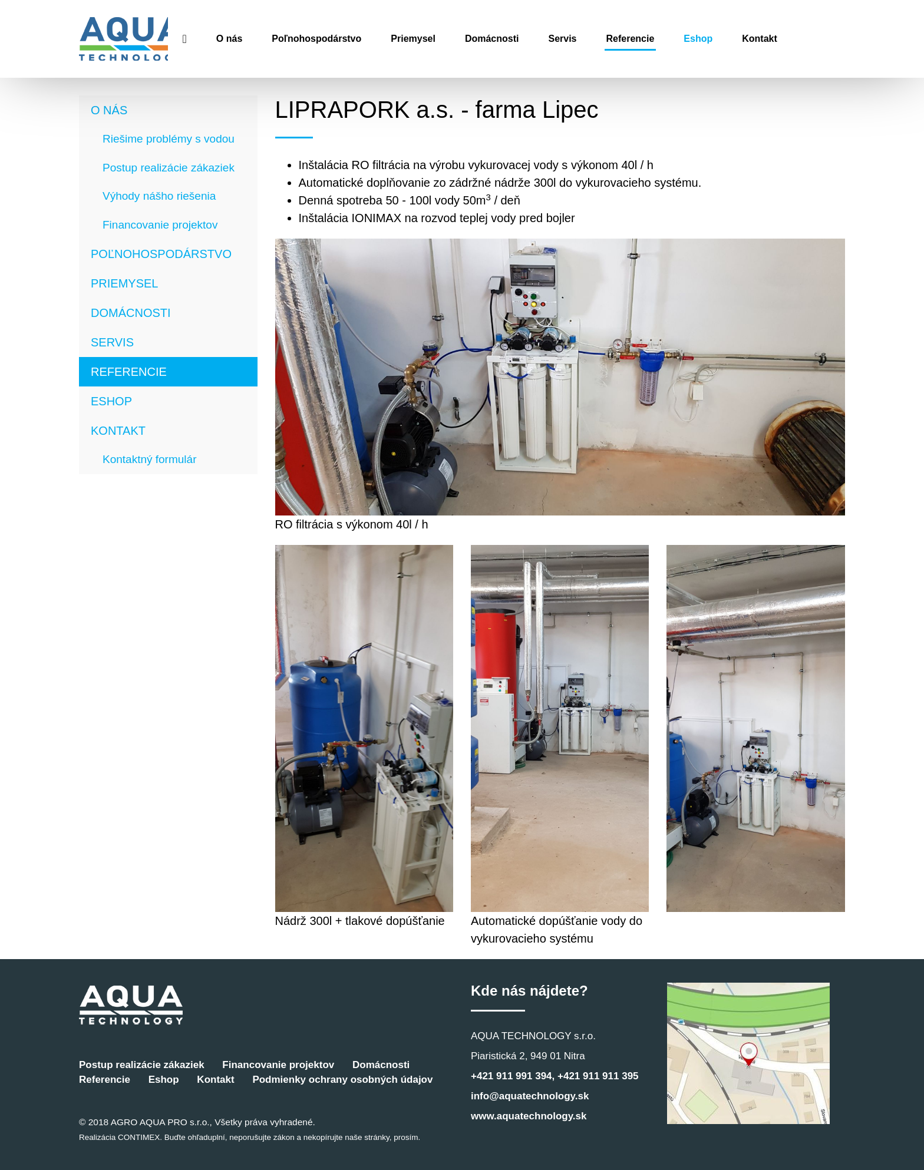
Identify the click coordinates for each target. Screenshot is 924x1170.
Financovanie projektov (160, 225)
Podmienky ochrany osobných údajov (342, 1079)
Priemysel (463, 39)
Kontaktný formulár (149, 459)
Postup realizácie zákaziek (169, 167)
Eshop (748, 39)
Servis (613, 39)
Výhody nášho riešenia (159, 196)
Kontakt (810, 39)
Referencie (680, 39)
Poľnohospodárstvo (367, 39)
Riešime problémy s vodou (169, 139)
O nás (279, 39)
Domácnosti (542, 39)
